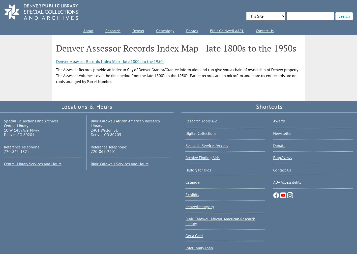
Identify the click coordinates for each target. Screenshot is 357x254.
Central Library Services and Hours (32, 163)
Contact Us (265, 30)
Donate (279, 145)
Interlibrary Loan (199, 247)
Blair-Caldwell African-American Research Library (220, 221)
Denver (138, 30)
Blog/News (282, 157)
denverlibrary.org (199, 206)
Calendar (193, 182)
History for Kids (198, 170)
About (88, 30)
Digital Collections (200, 133)
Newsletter (282, 133)
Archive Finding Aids (202, 157)
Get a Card (194, 235)
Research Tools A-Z (201, 120)
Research (112, 30)
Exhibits (192, 194)
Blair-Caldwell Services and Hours (120, 163)
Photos (192, 30)
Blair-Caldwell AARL (227, 30)
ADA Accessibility (287, 182)
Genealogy (165, 30)
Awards (279, 120)
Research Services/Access (206, 145)
